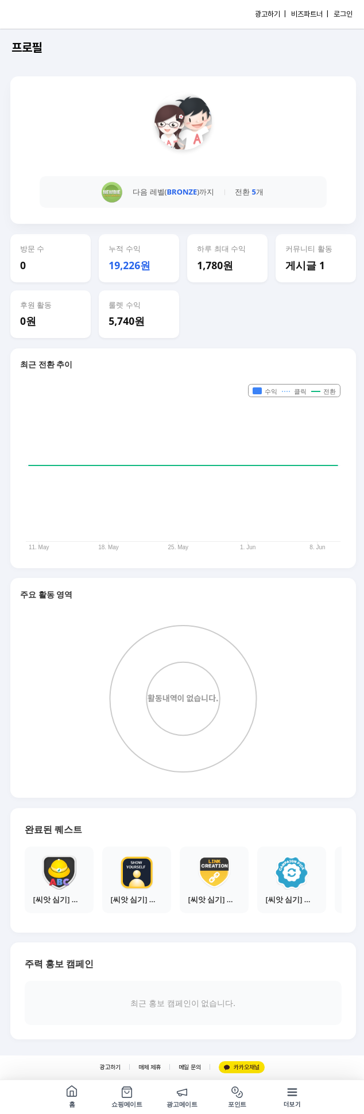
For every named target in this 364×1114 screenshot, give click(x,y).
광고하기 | (270, 14)
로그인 (343, 14)
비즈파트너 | (309, 14)
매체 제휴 (149, 1067)
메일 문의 (190, 1067)
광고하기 (110, 1067)
